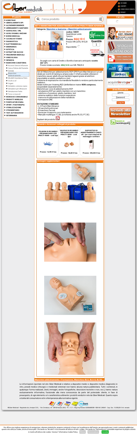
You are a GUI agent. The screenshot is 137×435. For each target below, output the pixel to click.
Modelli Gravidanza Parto (17, 78)
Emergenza (11, 47)
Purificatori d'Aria (14, 102)
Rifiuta (82, 432)
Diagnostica (12, 41)
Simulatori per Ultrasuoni (17, 89)
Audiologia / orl (13, 31)
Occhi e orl (12, 81)
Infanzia (10, 60)
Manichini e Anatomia (16, 63)
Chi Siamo (124, 3)
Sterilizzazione (13, 107)
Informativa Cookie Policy (68, 432)
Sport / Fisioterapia (15, 105)
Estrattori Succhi (14, 52)
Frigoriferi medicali (15, 55)
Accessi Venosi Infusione (18, 65)
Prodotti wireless (14, 99)
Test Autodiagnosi (14, 113)
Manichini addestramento (14, 74)
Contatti (123, 6)
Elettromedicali (13, 44)
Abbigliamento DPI (14, 23)
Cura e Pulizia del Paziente (18, 68)
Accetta (105, 432)
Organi (10, 83)
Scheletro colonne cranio (17, 86)
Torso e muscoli (14, 94)
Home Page (10, 20)
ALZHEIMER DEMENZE (15, 25)
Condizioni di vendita (128, 9)
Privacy (123, 12)
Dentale (11, 71)
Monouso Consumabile (17, 97)
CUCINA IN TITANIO (14, 39)
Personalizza (93, 432)
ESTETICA (10, 49)
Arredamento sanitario (17, 28)
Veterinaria (11, 116)
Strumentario (12, 110)
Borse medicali (13, 36)
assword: (120, 97)
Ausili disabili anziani (16, 33)
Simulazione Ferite (15, 91)
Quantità (96, 41)
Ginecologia (12, 57)
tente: (121, 93)
